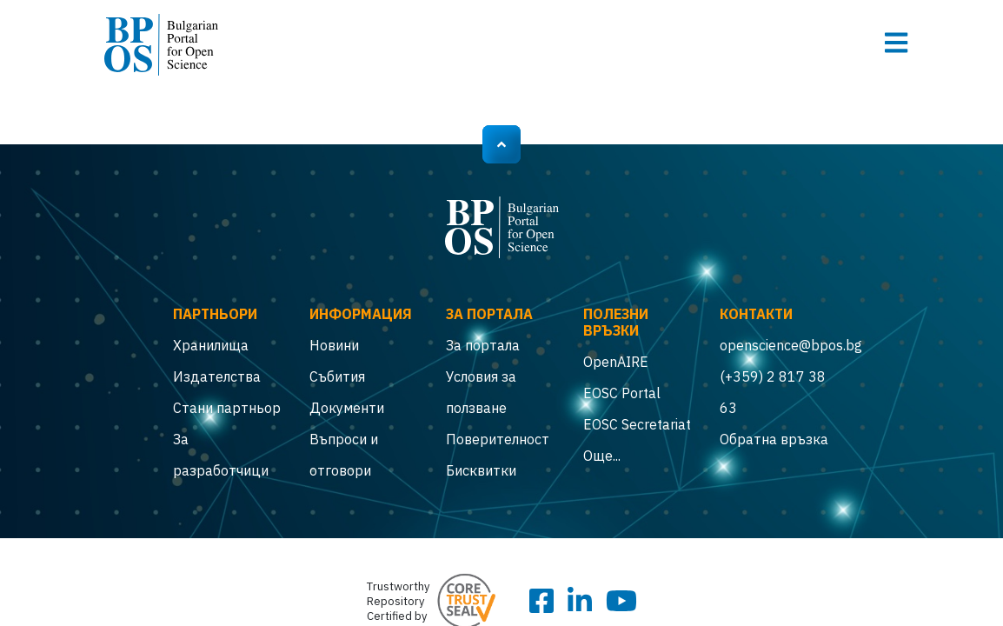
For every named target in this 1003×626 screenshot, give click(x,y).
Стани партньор (227, 407)
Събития (337, 376)
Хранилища (211, 345)
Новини (334, 345)
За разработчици (221, 454)
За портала (483, 345)
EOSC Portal (622, 393)
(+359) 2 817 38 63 (773, 392)
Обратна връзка (774, 439)
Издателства (217, 376)
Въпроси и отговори (343, 454)
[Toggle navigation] (896, 42)
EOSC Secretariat (637, 424)
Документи (346, 407)
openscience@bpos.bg (775, 345)
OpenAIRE (615, 361)
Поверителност (497, 439)
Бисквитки (481, 470)
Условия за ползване (481, 392)
